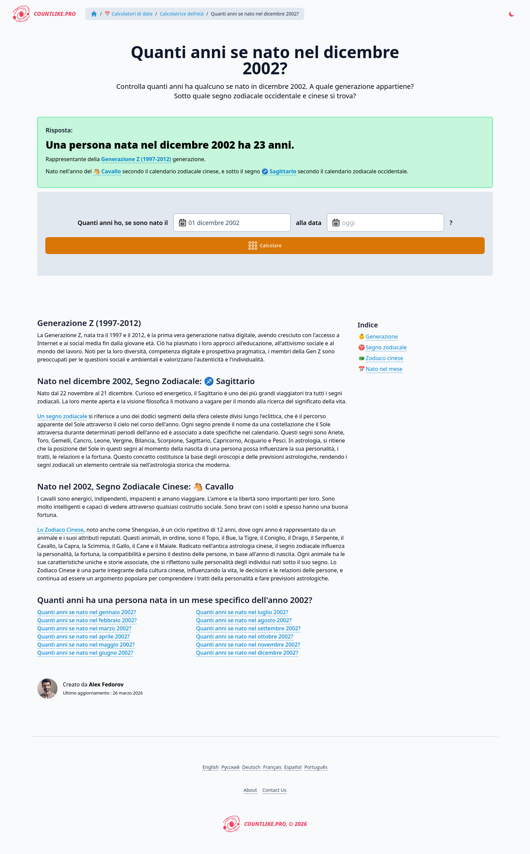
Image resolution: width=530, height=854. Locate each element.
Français (272, 767)
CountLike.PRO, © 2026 (265, 823)
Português (315, 767)
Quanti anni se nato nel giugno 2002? (85, 652)
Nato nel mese (384, 369)
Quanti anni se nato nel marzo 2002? (84, 628)
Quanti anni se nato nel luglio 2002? (242, 612)
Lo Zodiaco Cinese (60, 529)
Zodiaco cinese (384, 358)
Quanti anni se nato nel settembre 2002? (248, 628)
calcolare (265, 245)
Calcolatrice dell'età (184, 13)
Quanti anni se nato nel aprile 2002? (83, 636)
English (210, 767)
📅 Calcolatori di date (130, 13)
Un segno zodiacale (62, 416)
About (250, 790)
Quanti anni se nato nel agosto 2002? (244, 620)
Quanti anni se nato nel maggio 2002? (86, 644)
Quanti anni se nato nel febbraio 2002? (87, 620)
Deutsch (251, 767)
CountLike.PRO (46, 13)
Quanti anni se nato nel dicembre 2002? (247, 652)
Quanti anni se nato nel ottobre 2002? (244, 636)
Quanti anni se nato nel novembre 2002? (248, 644)
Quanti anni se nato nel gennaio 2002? (86, 612)
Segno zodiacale (386, 347)
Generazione (382, 336)
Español (293, 767)
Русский (230, 767)
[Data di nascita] (232, 223)
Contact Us (274, 790)
